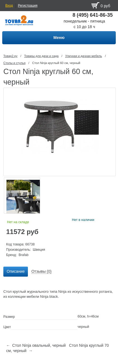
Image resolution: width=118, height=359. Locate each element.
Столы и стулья (14, 63)
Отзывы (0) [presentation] (41, 271)
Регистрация (27, 6)
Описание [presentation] (16, 271)
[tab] (15, 272)
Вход (9, 6)
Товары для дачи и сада (41, 56)
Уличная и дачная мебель (83, 56)
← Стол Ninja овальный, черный (36, 345)
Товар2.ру (10, 56)
